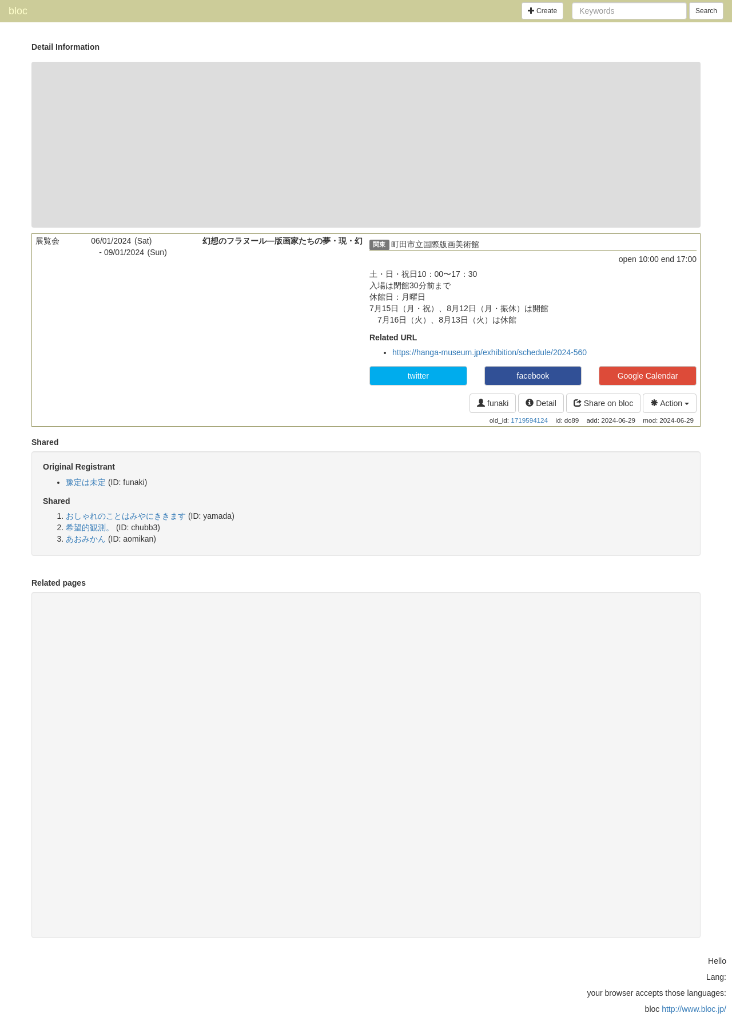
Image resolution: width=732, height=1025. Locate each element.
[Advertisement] (366, 145)
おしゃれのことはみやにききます (126, 516)
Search (706, 11)
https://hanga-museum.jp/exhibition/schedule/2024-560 (489, 352)
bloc (18, 11)
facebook (533, 375)
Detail (541, 403)
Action (669, 403)
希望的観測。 (90, 527)
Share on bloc (603, 403)
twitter (418, 375)
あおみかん (86, 538)
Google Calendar (648, 375)
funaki (492, 403)
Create (542, 11)
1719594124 (529, 420)
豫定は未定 (86, 482)
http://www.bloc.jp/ (694, 1009)
